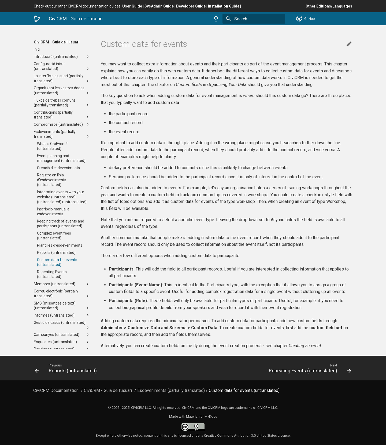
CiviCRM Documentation (56, 390)
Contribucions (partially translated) (62, 115)
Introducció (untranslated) (62, 56)
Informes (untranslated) (62, 315)
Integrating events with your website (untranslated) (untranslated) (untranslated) (62, 197)
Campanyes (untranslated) (62, 334)
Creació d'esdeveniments (58, 168)
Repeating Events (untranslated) (52, 274)
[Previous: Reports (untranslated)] (112, 368)
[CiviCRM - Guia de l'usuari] (37, 18)
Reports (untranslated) (56, 252)
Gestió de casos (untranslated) (62, 325)
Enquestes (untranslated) (62, 341)
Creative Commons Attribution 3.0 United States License (247, 435)
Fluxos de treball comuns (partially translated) (62, 102)
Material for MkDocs (201, 416)
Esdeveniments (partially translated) (62, 134)
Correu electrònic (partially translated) (62, 293)
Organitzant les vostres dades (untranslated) (62, 90)
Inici (37, 49)
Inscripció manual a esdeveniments (53, 211)
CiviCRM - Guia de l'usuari (57, 42)
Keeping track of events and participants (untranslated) (60, 223)
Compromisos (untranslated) (62, 124)
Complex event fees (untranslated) (54, 235)
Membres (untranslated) (62, 283)
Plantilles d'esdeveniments (59, 245)
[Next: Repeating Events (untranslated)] (274, 368)
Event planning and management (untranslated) (61, 158)
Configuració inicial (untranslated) (62, 66)
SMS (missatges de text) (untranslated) (62, 305)
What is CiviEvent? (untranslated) (52, 146)
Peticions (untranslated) (62, 349)
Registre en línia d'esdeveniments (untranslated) (51, 180)
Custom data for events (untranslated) (57, 262)
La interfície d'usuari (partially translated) (62, 78)
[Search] (253, 19)
